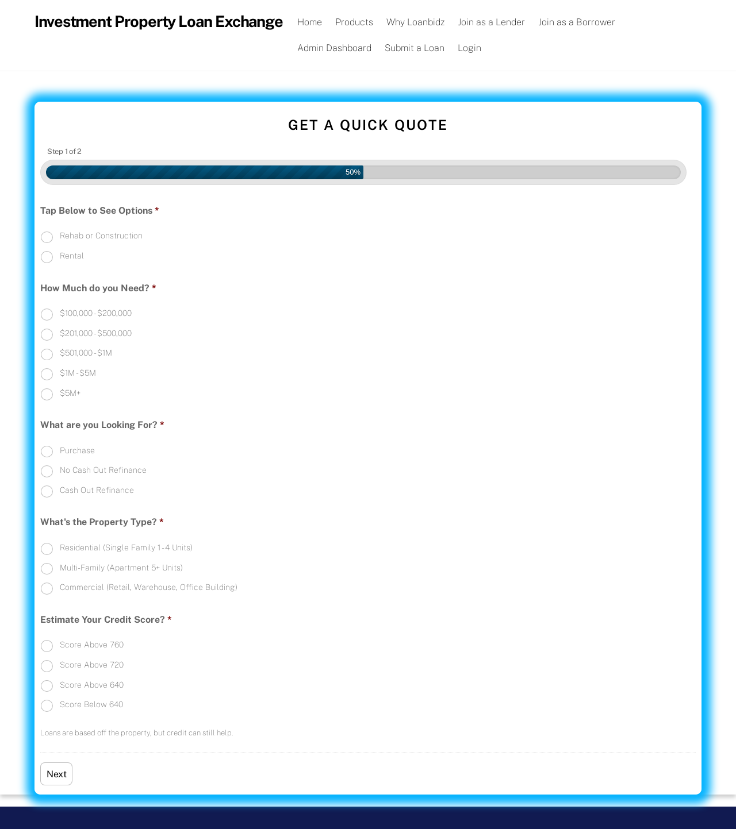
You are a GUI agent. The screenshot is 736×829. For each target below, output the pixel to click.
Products (354, 22)
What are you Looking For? (102, 424)
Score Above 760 (92, 644)
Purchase (77, 450)
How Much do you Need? (98, 288)
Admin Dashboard (334, 48)
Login (469, 48)
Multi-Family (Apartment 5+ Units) (121, 567)
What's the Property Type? (102, 521)
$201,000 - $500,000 (96, 333)
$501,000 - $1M (86, 352)
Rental (72, 255)
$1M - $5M (78, 372)
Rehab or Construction (101, 235)
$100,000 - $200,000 (96, 313)
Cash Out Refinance (97, 490)
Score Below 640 (91, 704)
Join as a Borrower (576, 22)
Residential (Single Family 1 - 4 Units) (126, 547)
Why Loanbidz (415, 22)
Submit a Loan (414, 48)
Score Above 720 (92, 664)
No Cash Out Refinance (103, 470)
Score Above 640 (92, 684)
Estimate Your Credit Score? (106, 619)
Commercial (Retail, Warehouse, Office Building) (148, 587)
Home (309, 22)
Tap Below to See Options (99, 210)
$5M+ (70, 393)
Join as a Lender (491, 22)
